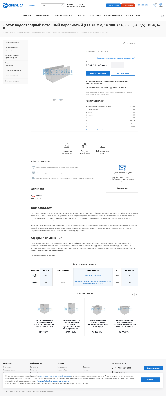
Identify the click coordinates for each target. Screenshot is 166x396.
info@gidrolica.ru (121, 372)
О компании (43, 16)
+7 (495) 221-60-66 (74, 4)
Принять (150, 380)
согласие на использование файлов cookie (55, 376)
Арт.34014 (39, 196)
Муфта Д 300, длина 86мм (93, 275)
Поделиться (129, 43)
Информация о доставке (97, 87)
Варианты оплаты (118, 87)
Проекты (81, 16)
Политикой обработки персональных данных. (53, 381)
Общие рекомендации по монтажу (43, 255)
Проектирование (63, 16)
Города (60, 363)
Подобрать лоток (113, 5)
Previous (133, 294)
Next (136, 294)
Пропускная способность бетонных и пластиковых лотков (104, 130)
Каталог (27, 16)
